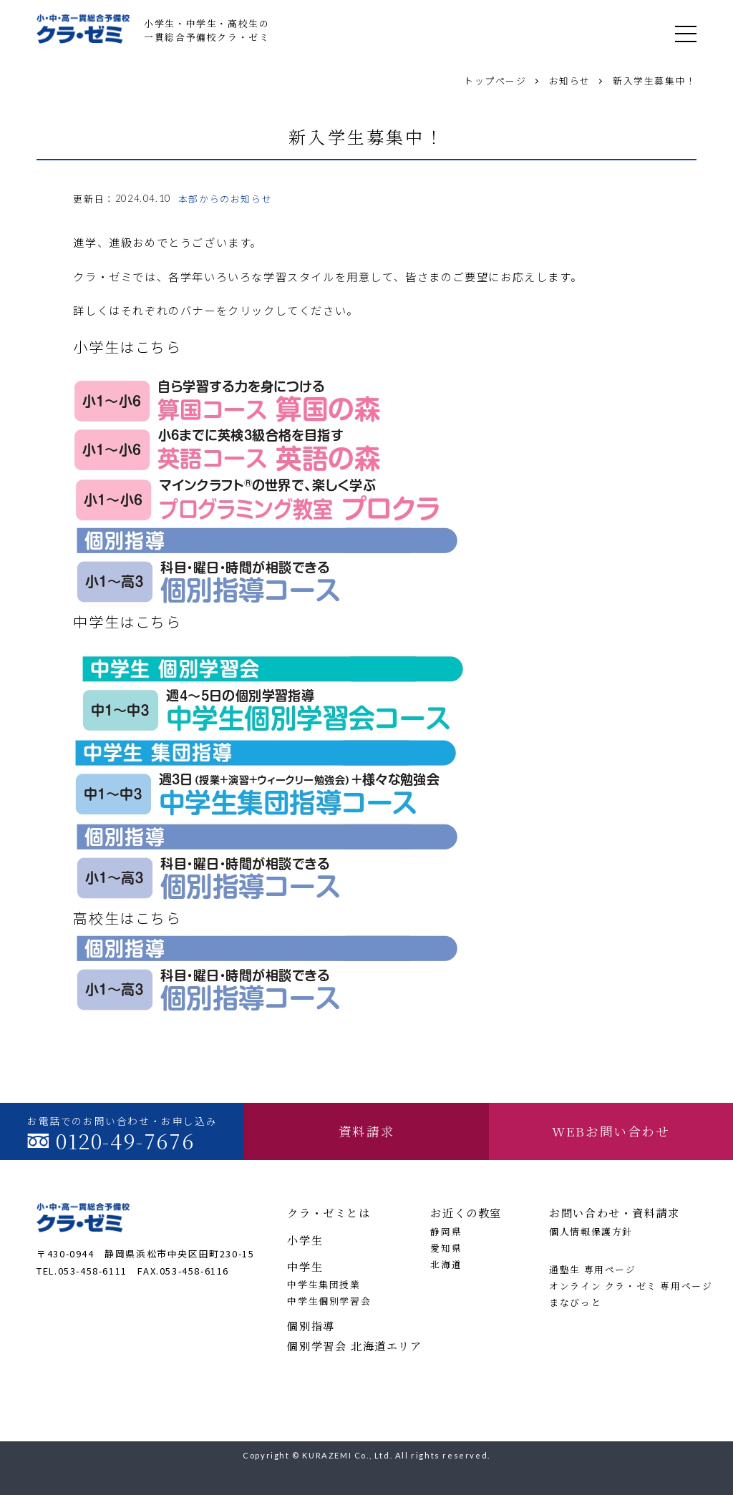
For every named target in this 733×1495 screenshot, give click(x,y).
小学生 (305, 1239)
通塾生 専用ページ (592, 1269)
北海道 (446, 1264)
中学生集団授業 (323, 1284)
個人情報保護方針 (591, 1231)
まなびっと (575, 1302)
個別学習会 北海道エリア (350, 1345)
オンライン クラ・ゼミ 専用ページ (622, 1285)
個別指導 (310, 1325)
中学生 (305, 1266)
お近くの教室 (466, 1212)
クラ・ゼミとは (328, 1212)
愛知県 (446, 1248)
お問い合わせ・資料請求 (614, 1212)
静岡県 (446, 1231)
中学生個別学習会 (329, 1300)
